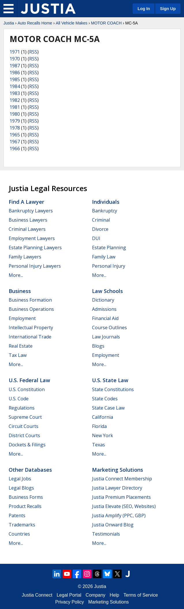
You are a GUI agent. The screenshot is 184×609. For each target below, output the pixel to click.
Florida (99, 426)
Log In (144, 8)
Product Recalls (25, 506)
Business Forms (26, 497)
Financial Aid (105, 318)
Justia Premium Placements (121, 497)
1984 (15, 86)
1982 (15, 100)
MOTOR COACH (106, 23)
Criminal (101, 220)
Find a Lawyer (26, 201)
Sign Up (168, 8)
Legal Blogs (21, 488)
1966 (15, 148)
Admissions (104, 309)
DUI (96, 238)
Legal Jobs (20, 478)
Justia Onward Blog (113, 525)
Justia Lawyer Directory (117, 488)
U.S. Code (19, 398)
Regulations (22, 408)
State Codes (105, 398)
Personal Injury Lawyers (35, 266)
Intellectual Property (31, 327)
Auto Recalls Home (35, 23)
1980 (15, 114)
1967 (15, 141)
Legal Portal (69, 595)
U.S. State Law (110, 380)
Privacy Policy (69, 602)
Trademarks (22, 525)
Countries (19, 534)
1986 (15, 72)
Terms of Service (140, 595)
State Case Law (108, 408)
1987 (15, 65)
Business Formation (30, 300)
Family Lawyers (25, 257)
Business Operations (31, 309)
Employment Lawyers (32, 238)
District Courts (24, 435)
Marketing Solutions (117, 469)
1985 (15, 79)
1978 (15, 128)
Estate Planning (109, 247)
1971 (15, 52)
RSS (33, 52)
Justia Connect (37, 595)
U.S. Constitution (27, 389)
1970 (15, 59)
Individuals (105, 201)
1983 (15, 93)
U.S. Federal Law (29, 380)
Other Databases (30, 469)
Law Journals (106, 337)
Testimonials (106, 534)
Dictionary (103, 300)
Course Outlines (109, 327)
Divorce (100, 229)
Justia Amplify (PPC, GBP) (119, 515)
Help (114, 595)
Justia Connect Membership (122, 478)
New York (102, 435)
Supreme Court (25, 417)
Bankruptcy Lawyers (31, 211)
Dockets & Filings (27, 444)
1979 (15, 121)
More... (16, 275)
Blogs (98, 346)
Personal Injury (108, 266)
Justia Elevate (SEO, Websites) (124, 506)
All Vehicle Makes (71, 23)
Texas (98, 444)
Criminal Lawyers (27, 229)
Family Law (103, 257)
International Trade (30, 337)
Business (20, 291)
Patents (17, 515)
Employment (22, 318)
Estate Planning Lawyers (35, 247)
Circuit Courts (23, 426)
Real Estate (21, 346)
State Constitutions (113, 389)
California (102, 417)
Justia (8, 23)
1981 (15, 107)
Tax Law (18, 355)
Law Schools (107, 291)
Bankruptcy (104, 211)
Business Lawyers (28, 220)
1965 (15, 135)
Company (95, 595)
